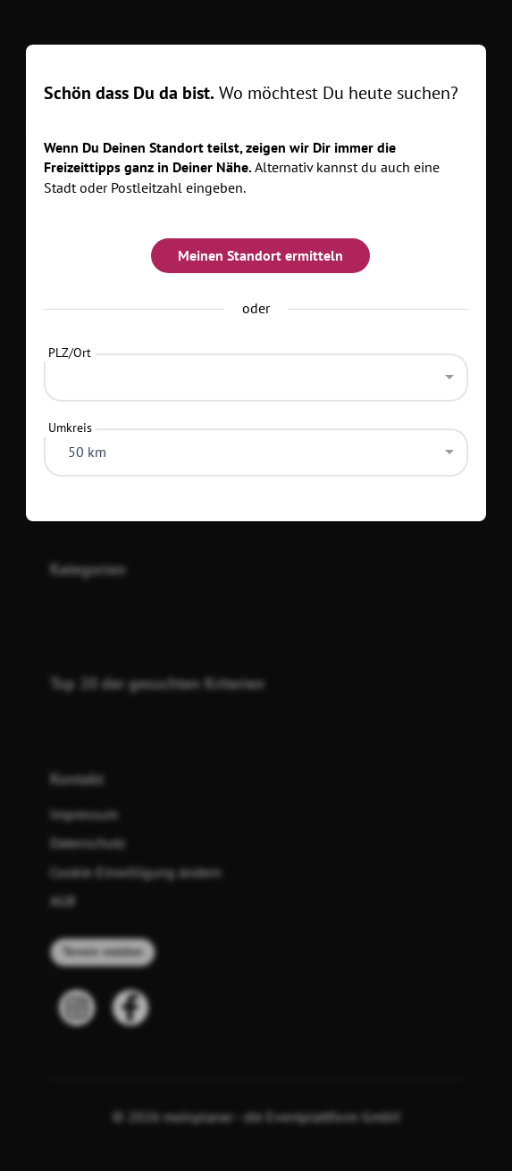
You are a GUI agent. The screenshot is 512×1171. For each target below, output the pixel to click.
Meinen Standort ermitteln (260, 255)
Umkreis (70, 427)
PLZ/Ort (69, 353)
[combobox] (256, 373)
